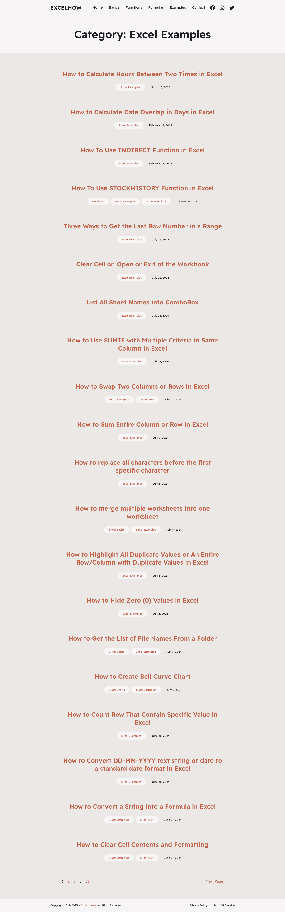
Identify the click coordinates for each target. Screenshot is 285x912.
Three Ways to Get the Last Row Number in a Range (142, 226)
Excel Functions (157, 201)
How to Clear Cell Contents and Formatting (142, 844)
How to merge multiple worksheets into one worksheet (142, 512)
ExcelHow (66, 7)
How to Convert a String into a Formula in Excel (142, 806)
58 (87, 881)
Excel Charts (117, 689)
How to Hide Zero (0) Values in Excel (143, 600)
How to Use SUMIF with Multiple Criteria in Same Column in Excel (142, 344)
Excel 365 (98, 201)
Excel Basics (117, 529)
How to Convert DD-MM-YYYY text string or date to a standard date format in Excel (142, 764)
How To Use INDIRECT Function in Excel (142, 150)
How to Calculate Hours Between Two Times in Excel (143, 74)
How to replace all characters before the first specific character (142, 466)
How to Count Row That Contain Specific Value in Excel (143, 718)
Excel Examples (130, 87)
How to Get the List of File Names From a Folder (142, 638)
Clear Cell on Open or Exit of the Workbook (142, 264)
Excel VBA (147, 399)
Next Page (214, 881)
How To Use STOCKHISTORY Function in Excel (143, 188)
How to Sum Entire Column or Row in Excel (142, 424)
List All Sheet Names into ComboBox (142, 302)
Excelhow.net (88, 905)
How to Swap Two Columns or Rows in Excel (142, 386)
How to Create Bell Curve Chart (142, 676)
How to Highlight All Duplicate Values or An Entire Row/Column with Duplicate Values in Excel (142, 558)
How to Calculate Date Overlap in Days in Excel (142, 112)
